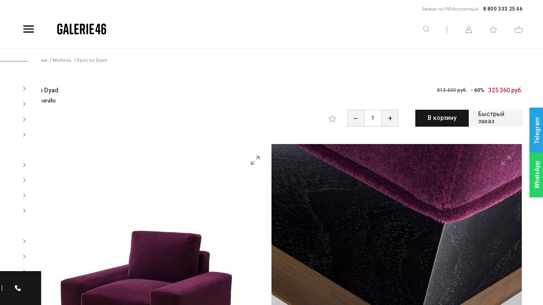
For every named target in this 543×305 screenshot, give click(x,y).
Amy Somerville (37, 100)
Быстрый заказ (484, 117)
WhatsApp (537, 175)
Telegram (537, 130)
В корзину (407, 117)
